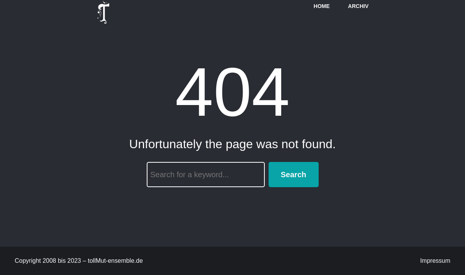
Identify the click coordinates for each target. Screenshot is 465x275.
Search (293, 174)
